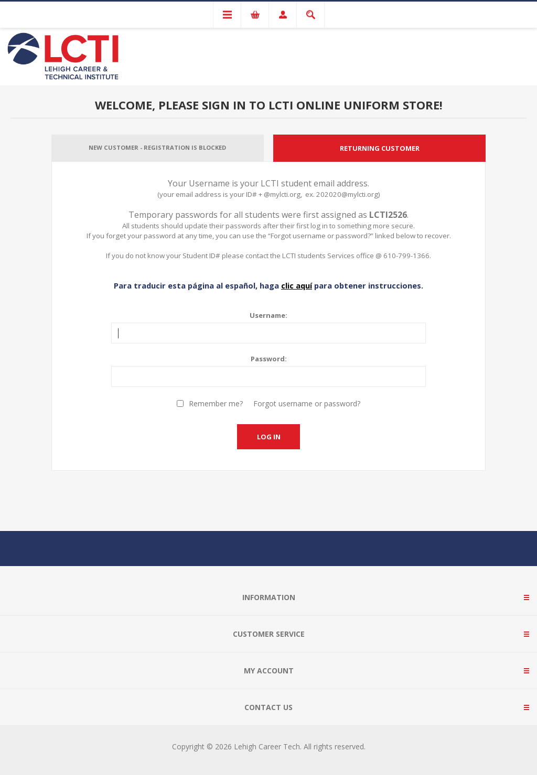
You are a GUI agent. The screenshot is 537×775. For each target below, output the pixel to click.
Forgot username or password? (306, 403)
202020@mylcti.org (347, 194)
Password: (269, 358)
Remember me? (216, 403)
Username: (268, 315)
